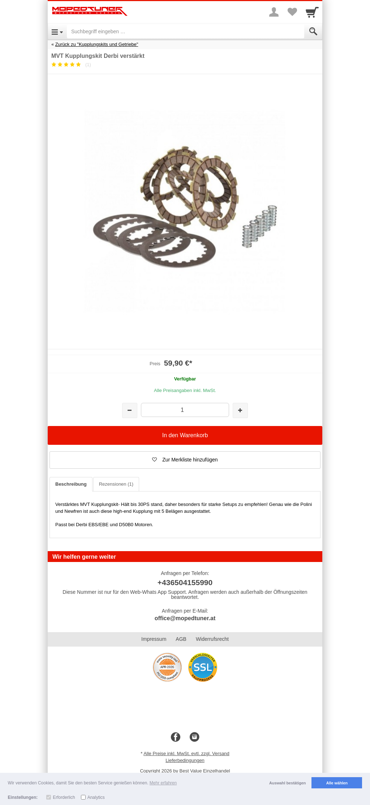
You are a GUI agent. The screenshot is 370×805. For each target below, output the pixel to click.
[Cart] (312, 11)
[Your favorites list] (292, 11)
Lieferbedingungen (185, 760)
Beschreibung (71, 484)
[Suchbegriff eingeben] (185, 31)
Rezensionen (116, 484)
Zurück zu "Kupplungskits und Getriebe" (96, 44)
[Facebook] (175, 737)
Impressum (153, 639)
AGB (181, 639)
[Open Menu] (57, 31)
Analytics (96, 797)
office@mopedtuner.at (185, 618)
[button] (185, 460)
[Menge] (185, 410)
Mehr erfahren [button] (163, 782)
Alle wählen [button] (337, 783)
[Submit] (313, 31)
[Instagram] (194, 737)
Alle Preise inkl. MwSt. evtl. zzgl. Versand (186, 753)
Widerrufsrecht (212, 639)
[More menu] (274, 11)
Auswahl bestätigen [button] (287, 783)
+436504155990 (185, 582)
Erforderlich (64, 797)
